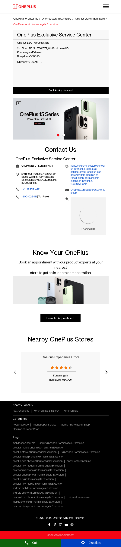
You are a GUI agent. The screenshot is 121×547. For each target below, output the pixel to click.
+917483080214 (30, 189)
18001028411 (29, 197)
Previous (15, 372)
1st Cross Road (21, 411)
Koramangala (71, 411)
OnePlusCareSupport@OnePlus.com (88, 191)
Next (106, 372)
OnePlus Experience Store (61, 357)
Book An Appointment (61, 91)
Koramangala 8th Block (46, 411)
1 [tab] (58, 135)
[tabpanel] (61, 118)
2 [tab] (63, 135)
